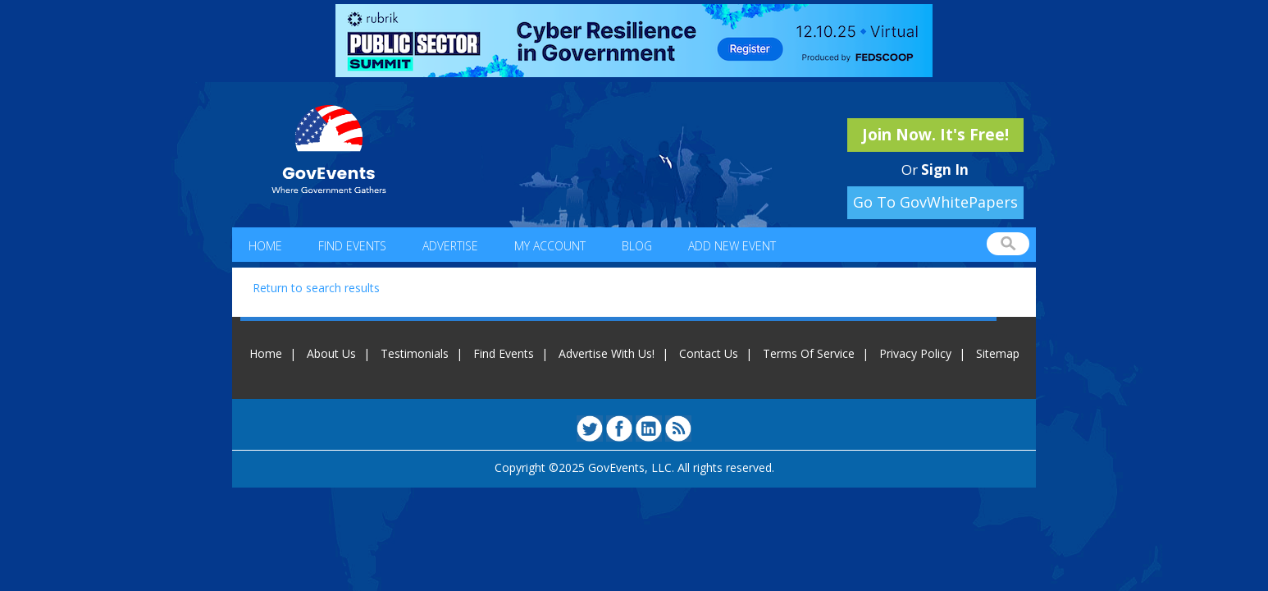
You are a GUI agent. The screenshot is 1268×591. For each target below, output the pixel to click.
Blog (637, 246)
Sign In (945, 169)
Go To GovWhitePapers (935, 202)
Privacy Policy (915, 353)
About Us (331, 353)
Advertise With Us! (607, 353)
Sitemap (997, 353)
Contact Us (708, 353)
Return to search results (316, 288)
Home (265, 246)
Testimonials (415, 353)
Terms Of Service (809, 353)
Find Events (352, 246)
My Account (550, 246)
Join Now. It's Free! (935, 134)
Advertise (450, 246)
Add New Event (732, 246)
